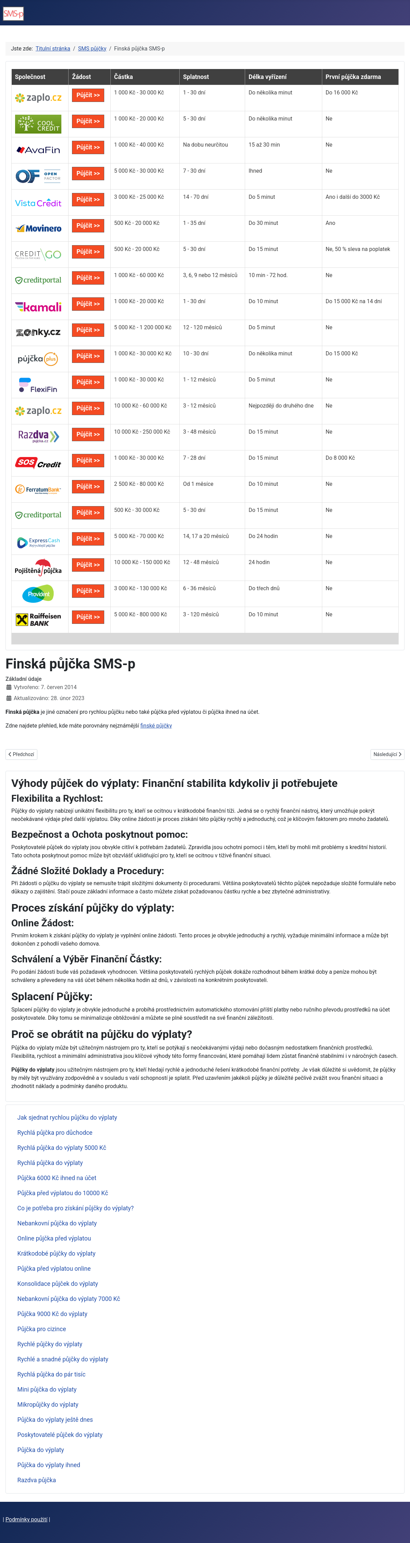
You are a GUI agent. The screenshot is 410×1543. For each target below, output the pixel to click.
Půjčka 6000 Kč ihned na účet (56, 1178)
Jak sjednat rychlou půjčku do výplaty (67, 1117)
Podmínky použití (26, 1519)
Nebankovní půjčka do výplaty (57, 1223)
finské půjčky (156, 725)
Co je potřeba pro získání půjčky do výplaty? (75, 1208)
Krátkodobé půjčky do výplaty (56, 1253)
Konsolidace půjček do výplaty (57, 1283)
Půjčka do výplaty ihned (48, 1465)
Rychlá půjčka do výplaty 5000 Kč (61, 1147)
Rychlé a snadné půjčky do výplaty (62, 1359)
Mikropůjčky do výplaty (48, 1404)
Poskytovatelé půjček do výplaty (59, 1434)
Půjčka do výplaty (40, 1450)
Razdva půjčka (36, 1480)
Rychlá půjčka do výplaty (50, 1162)
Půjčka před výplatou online (54, 1268)
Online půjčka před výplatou (54, 1238)
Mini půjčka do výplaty (47, 1389)
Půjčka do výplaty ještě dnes (55, 1419)
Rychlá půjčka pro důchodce (55, 1132)
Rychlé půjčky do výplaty (50, 1344)
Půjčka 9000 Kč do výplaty (52, 1314)
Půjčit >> (88, 95)
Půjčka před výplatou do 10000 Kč (62, 1193)
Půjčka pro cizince (41, 1329)
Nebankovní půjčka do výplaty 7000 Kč (68, 1298)
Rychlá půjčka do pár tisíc (51, 1374)
